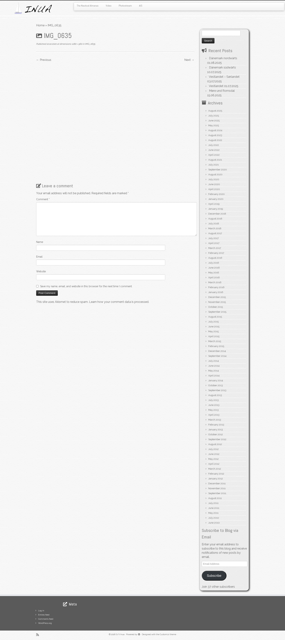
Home (40, 25)
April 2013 (213, 414)
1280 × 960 (76, 44)
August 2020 (215, 174)
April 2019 (214, 204)
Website (41, 271)
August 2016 (215, 258)
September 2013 (217, 390)
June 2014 (214, 365)
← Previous (43, 60)
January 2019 (215, 208)
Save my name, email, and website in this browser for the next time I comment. (86, 286)
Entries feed (43, 615)
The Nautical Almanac (88, 5)
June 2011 (213, 508)
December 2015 (217, 297)
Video (108, 5)
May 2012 (213, 459)
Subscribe (214, 576)
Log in (41, 610)
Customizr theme (168, 634)
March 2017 (214, 248)
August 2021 (215, 159)
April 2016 (214, 277)
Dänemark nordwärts (223, 58)
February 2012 (216, 473)
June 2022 (214, 150)
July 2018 (213, 223)
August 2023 (215, 135)
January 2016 (215, 292)
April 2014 (214, 375)
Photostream (125, 5)
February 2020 (216, 194)
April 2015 (213, 336)
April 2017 (213, 243)
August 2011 (215, 498)
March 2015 (214, 341)
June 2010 (214, 522)
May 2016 (213, 272)
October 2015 (215, 307)
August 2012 (215, 444)
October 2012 (215, 434)
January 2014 (215, 380)
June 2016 (214, 267)
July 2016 (213, 262)
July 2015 (213, 321)
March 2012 (214, 468)
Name (39, 242)
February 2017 (216, 253)
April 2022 (214, 155)
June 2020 (214, 184)
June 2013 (213, 405)
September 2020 (217, 169)
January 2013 (215, 429)
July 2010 (213, 517)
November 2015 (217, 302)
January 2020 (215, 199)
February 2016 (216, 287)
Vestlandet (216, 86)
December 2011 (217, 483)
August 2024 (215, 130)
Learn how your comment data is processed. (119, 302)
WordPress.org (45, 623)
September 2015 (217, 311)
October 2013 (215, 385)
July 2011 (213, 503)
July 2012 (213, 449)
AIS (140, 5)
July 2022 (213, 145)
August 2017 (215, 233)
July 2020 (213, 179)
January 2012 (215, 478)
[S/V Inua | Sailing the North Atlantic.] (33, 8)
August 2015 (215, 316)
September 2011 (217, 493)
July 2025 (213, 115)
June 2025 (214, 120)
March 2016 (214, 282)
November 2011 (217, 488)
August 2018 (215, 218)
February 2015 (216, 346)
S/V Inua (120, 634)
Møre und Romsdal (222, 90)
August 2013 (215, 395)
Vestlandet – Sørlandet (224, 76)
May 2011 (213, 513)
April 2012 (213, 464)
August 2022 (215, 140)
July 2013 (213, 400)
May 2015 (213, 331)
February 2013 (216, 424)
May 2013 (213, 410)
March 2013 (214, 419)
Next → (189, 60)
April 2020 (214, 189)
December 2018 (217, 213)
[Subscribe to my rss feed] (38, 635)
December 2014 (217, 351)
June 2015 (213, 326)
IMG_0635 (90, 44)
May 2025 (213, 125)
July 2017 (213, 238)
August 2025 (215, 110)
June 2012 (213, 454)
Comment (43, 199)
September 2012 (217, 439)
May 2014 (213, 370)
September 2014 (217, 356)
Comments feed (45, 619)
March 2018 (214, 228)
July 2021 (213, 164)
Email (39, 256)
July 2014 (213, 361)
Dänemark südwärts (222, 67)
